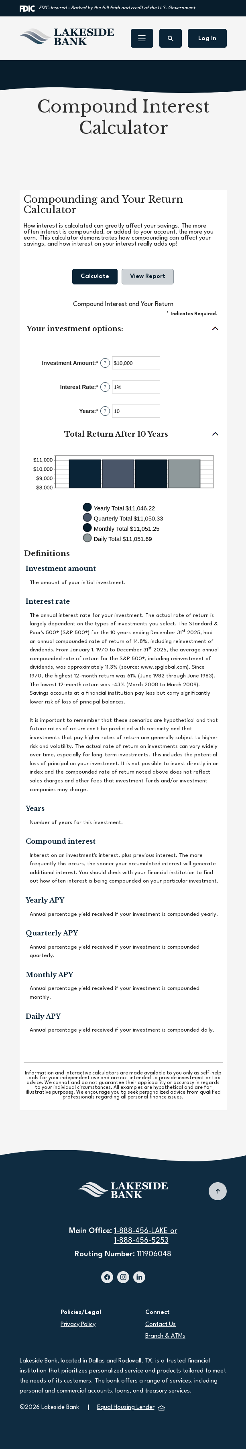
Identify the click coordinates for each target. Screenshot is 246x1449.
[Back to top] (218, 1191)
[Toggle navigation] (142, 38)
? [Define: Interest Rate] (105, 387)
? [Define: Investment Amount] (105, 363)
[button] (123, 329)
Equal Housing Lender (131, 1408)
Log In (207, 38)
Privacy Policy (78, 1325)
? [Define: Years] (105, 411)
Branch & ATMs (165, 1336)
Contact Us (160, 1325)
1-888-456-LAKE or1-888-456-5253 (145, 1235)
